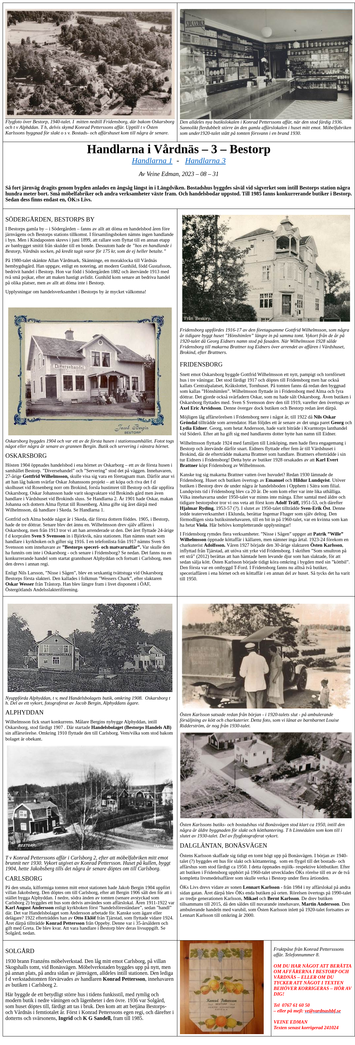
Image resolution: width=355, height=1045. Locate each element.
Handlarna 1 (152, 160)
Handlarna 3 (205, 160)
